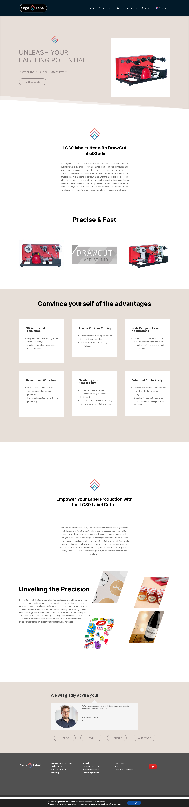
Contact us (33, 81)
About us (133, 8)
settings (118, 804)
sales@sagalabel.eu (91, 772)
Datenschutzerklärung (124, 769)
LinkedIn (116, 738)
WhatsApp (144, 738)
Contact (147, 8)
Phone (65, 738)
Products (104, 8)
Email (90, 738)
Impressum (119, 763)
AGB (116, 766)
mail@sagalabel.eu (91, 769)
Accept (135, 803)
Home (92, 8)
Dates (120, 8)
